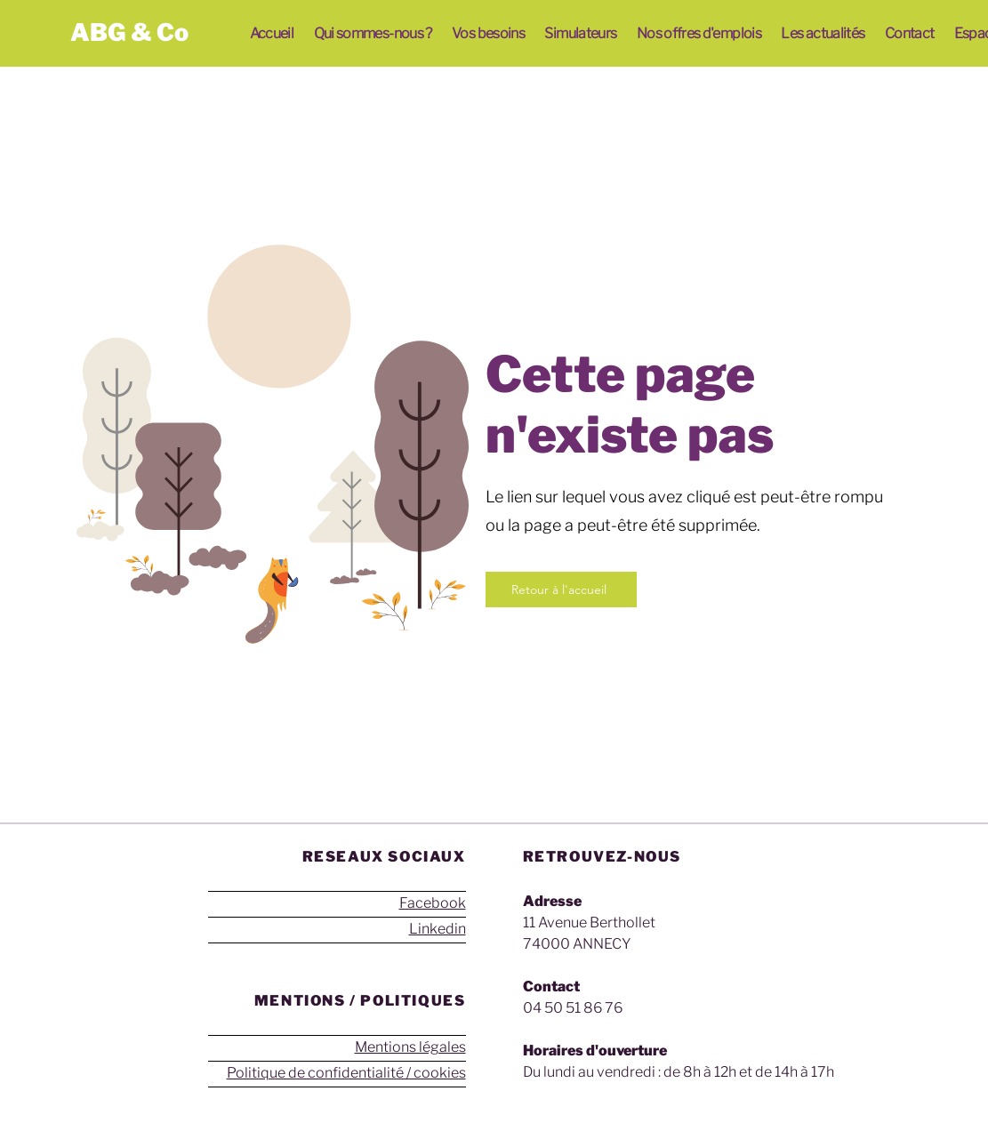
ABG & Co (129, 32)
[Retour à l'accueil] (561, 589)
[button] (372, 33)
